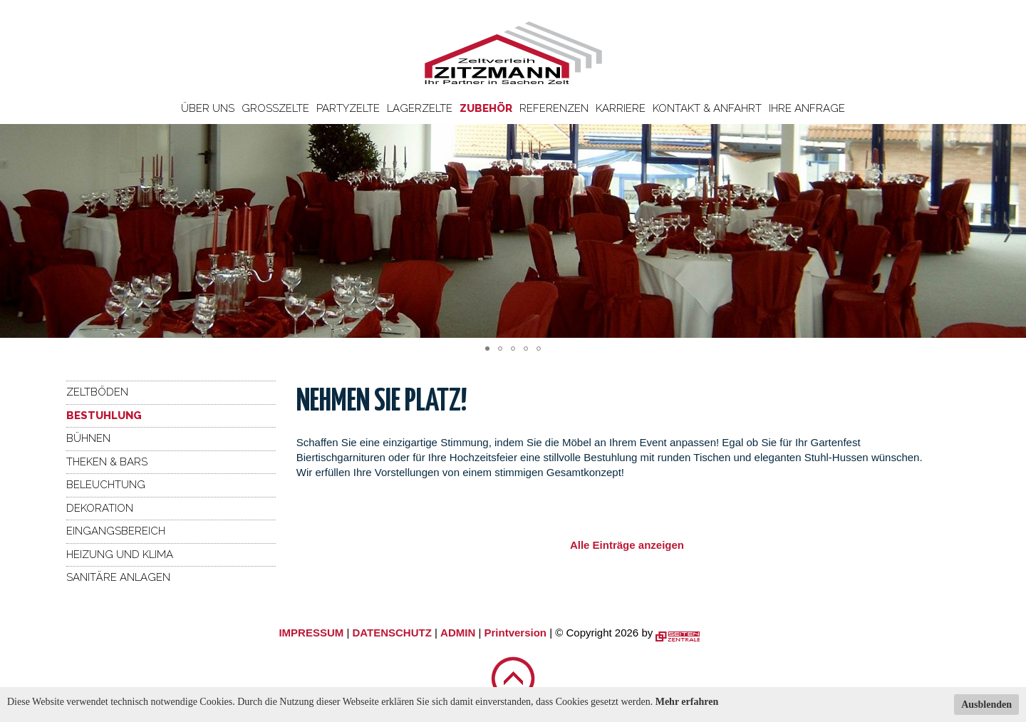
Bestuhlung (104, 415)
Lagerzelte (419, 108)
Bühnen (88, 438)
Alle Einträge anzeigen (627, 545)
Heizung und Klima (119, 554)
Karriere (621, 108)
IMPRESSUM (311, 632)
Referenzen (554, 108)
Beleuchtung (105, 484)
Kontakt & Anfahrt (707, 108)
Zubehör (486, 108)
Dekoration (99, 508)
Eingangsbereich (115, 531)
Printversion (515, 632)
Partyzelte (348, 108)
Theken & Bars (106, 461)
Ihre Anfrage (807, 108)
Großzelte (275, 108)
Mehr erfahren (687, 701)
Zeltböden (97, 392)
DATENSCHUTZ (391, 632)
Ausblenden (986, 704)
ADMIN (457, 632)
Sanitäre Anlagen (118, 577)
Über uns (207, 108)
